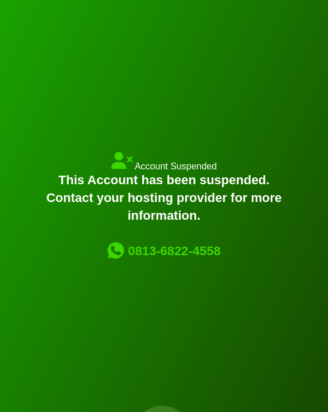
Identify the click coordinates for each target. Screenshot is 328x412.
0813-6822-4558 (164, 251)
